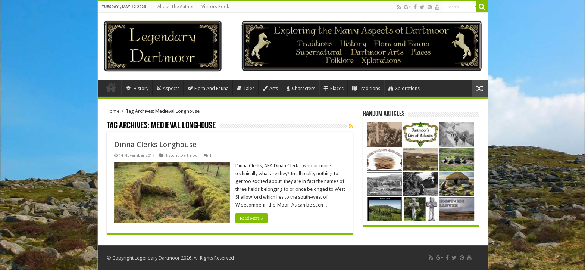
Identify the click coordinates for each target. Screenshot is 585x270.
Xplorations (404, 88)
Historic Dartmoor (181, 155)
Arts (270, 88)
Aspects (168, 88)
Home (111, 87)
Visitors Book (215, 6)
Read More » (251, 218)
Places (333, 88)
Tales (245, 88)
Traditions (366, 88)
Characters (300, 88)
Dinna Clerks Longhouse (155, 144)
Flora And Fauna (208, 88)
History (136, 88)
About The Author (175, 6)
